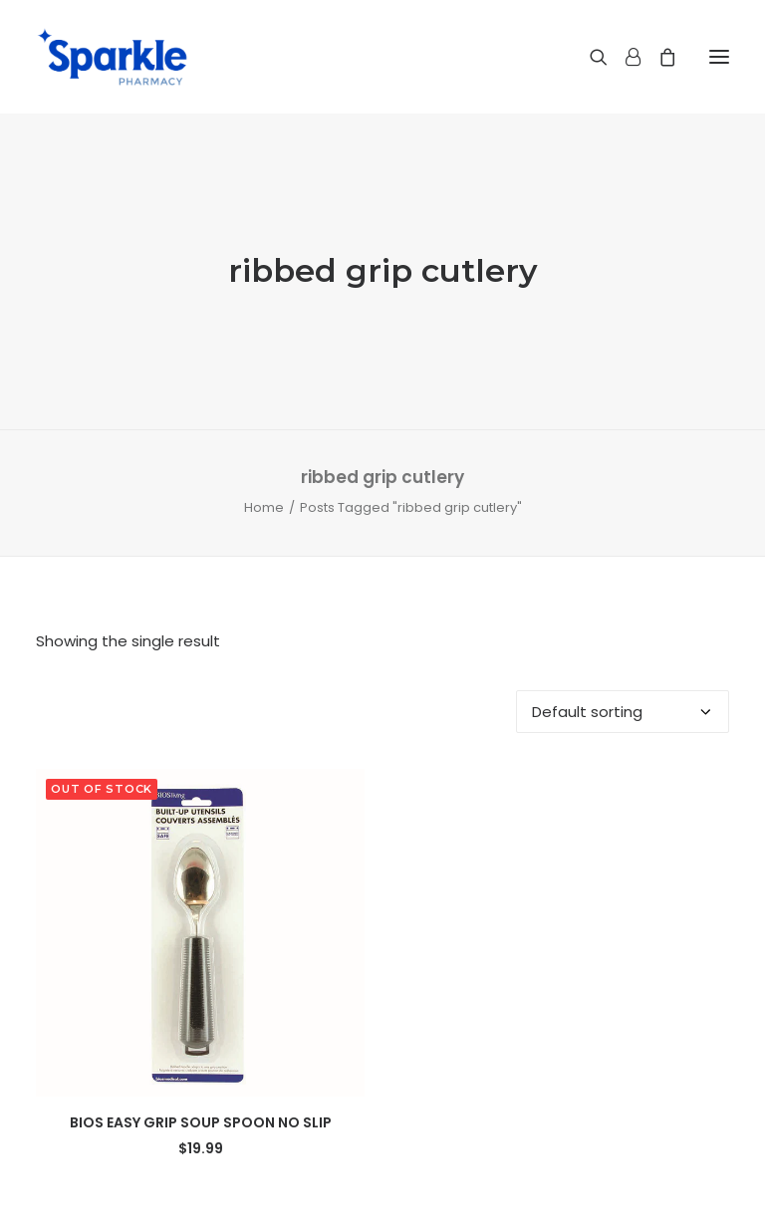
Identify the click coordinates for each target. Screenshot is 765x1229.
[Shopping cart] (658, 57)
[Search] (590, 57)
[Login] (624, 57)
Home (264, 507)
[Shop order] (622, 711)
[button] (719, 57)
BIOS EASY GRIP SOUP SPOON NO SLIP (201, 1122)
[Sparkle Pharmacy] (112, 57)
